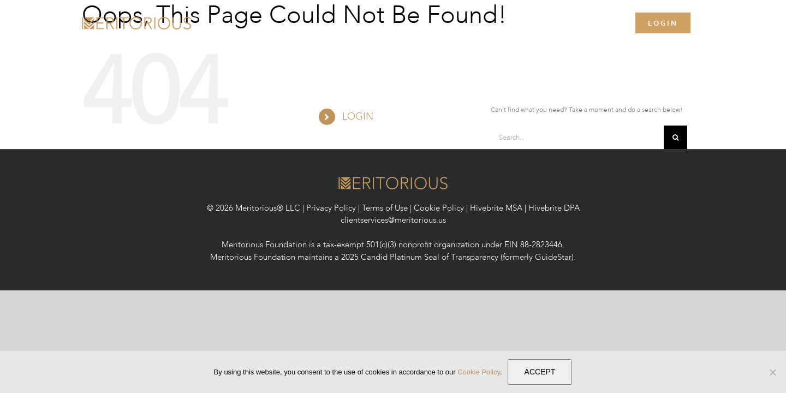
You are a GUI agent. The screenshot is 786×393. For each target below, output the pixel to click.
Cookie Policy (439, 208)
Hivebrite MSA (496, 208)
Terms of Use (385, 208)
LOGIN (357, 116)
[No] (772, 372)
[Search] (675, 137)
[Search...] (577, 137)
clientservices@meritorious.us (393, 220)
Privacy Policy (331, 208)
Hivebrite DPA (554, 208)
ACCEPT (540, 371)
